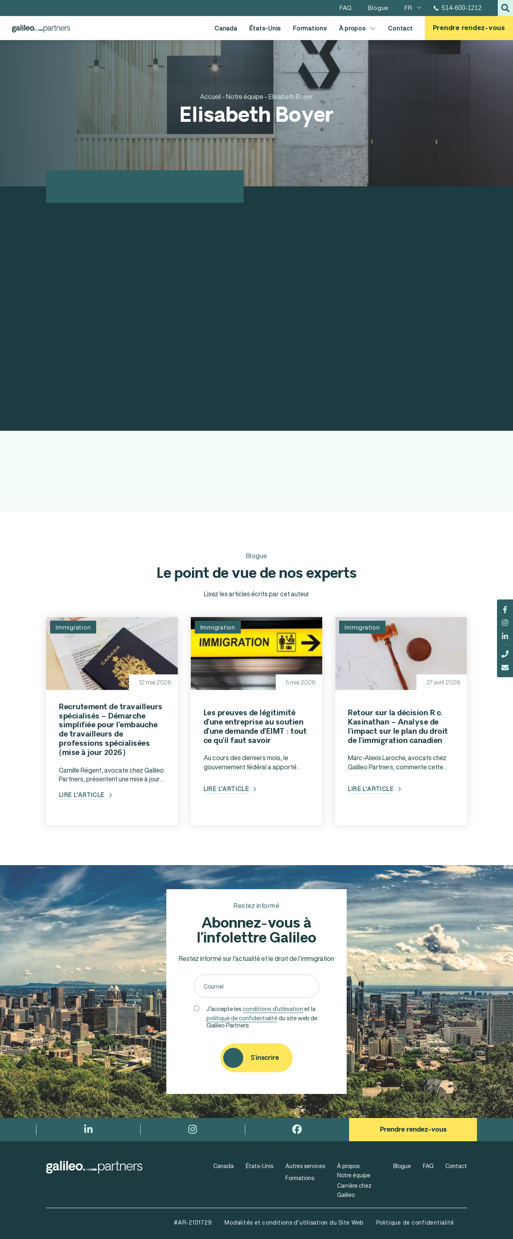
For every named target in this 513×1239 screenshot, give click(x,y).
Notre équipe (353, 1175)
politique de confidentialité (241, 1017)
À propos (357, 28)
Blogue (402, 1166)
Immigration (73, 627)
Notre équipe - (246, 96)
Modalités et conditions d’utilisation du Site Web (294, 1222)
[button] (505, 8)
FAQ (428, 1166)
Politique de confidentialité (415, 1222)
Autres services (305, 1166)
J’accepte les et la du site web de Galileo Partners (261, 1016)
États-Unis (265, 28)
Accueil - (212, 96)
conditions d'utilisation (273, 1008)
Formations (310, 28)
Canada (225, 28)
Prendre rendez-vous (469, 27)
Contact (400, 28)
